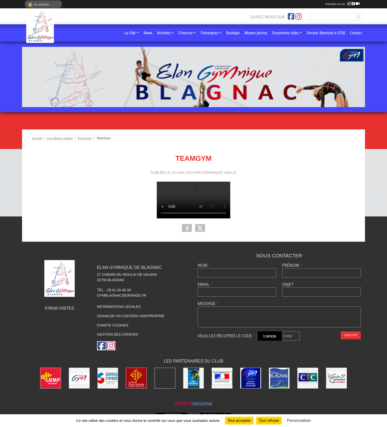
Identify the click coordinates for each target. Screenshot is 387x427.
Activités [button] (164, 33)
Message (208, 303)
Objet (289, 284)
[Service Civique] (107, 378)
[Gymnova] (165, 378)
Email (205, 284)
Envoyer (350, 335)
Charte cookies (112, 325)
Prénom (292, 265)
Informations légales (119, 307)
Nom (204, 265)
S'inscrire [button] (186, 33)
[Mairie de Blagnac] (279, 378)
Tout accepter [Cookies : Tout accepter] (239, 420)
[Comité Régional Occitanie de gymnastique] (250, 378)
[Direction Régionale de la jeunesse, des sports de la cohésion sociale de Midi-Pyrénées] (222, 378)
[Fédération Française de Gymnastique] (79, 378)
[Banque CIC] (307, 378)
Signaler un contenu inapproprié (130, 316)
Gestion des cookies (117, 334)
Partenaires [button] (209, 33)
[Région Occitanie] (136, 378)
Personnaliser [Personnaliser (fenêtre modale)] (299, 420)
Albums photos (255, 33)
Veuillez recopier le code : (227, 336)
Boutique (233, 33)
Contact (356, 33)
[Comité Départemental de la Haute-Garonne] (336, 378)
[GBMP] (50, 378)
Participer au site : (342, 4)
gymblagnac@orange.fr (121, 295)
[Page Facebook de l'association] (291, 16)
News (148, 33)
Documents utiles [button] (285, 33)
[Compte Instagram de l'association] (298, 16)
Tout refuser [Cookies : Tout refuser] (269, 420)
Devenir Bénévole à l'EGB (326, 33)
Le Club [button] (130, 33)
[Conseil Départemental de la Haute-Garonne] (193, 378)
